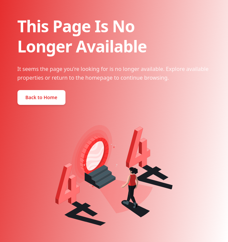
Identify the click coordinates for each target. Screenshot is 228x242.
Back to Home (41, 97)
